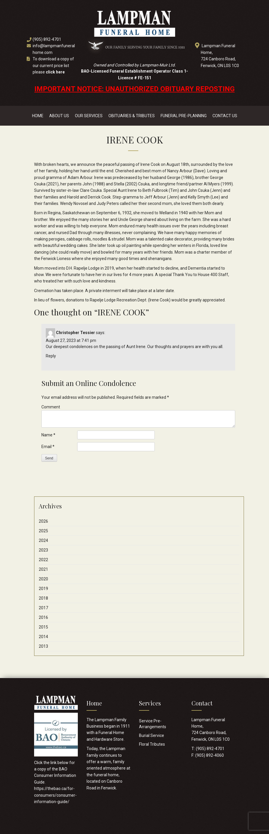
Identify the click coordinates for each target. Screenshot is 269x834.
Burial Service (151, 735)
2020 (43, 579)
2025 (43, 531)
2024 (43, 540)
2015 (43, 627)
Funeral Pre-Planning (184, 115)
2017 (43, 607)
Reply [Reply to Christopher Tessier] (51, 356)
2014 (43, 636)
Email (47, 446)
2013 (43, 646)
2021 (43, 569)
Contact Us (224, 115)
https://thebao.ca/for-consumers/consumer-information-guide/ (55, 795)
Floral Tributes (152, 744)
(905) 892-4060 (209, 755)
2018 (43, 598)
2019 (43, 588)
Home (37, 115)
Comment (50, 407)
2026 (43, 521)
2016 (43, 617)
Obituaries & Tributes (131, 115)
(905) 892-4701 (47, 39)
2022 (43, 559)
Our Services (89, 115)
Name (48, 435)
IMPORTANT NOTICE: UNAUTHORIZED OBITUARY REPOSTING (134, 89)
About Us (59, 115)
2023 (43, 550)
